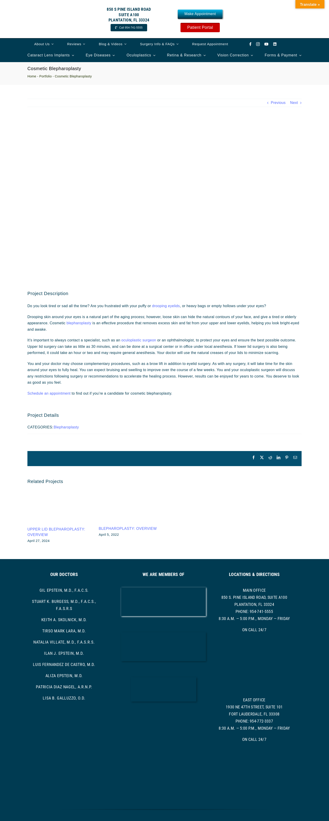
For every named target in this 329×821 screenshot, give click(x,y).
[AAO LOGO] (163, 589)
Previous (278, 103)
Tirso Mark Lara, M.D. (64, 630)
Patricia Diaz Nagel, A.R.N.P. (64, 686)
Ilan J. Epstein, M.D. (64, 653)
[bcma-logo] (163, 634)
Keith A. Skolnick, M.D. (64, 619)
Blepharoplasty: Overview (128, 529)
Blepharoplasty (66, 427)
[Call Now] (129, 27)
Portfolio (45, 76)
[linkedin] (274, 44)
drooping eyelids (166, 306)
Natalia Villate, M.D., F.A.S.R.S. (64, 642)
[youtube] (266, 44)
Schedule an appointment (49, 393)
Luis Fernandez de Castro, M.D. (64, 664)
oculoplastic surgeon (138, 340)
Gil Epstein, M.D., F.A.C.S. (64, 590)
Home (31, 76)
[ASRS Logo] (163, 715)
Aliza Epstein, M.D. (64, 675)
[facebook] (250, 44)
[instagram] (258, 44)
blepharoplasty (79, 323)
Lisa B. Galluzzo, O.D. (64, 698)
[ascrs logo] (163, 679)
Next (294, 103)
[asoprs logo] (163, 744)
